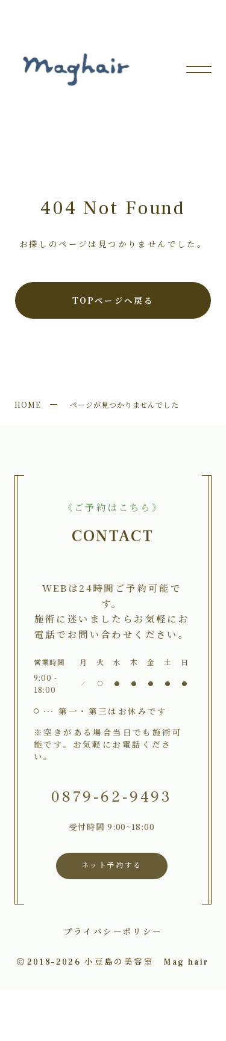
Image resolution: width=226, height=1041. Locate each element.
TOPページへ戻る (113, 300)
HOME (27, 404)
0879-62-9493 (110, 797)
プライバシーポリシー (113, 931)
